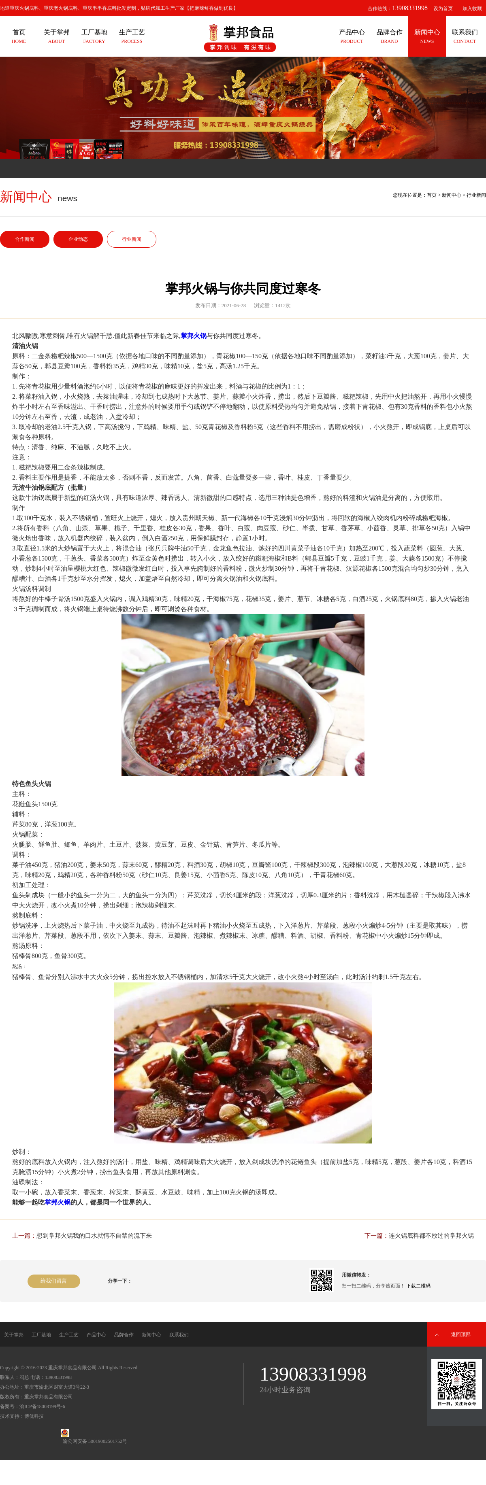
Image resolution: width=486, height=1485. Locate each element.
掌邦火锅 (194, 335)
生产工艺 (69, 1335)
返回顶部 (461, 1334)
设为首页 (443, 8)
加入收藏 (472, 8)
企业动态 (78, 239)
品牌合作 (124, 1335)
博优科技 (34, 1416)
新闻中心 (451, 195)
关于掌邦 (13, 1335)
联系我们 (179, 1335)
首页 (432, 195)
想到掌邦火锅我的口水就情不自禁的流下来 (94, 1235)
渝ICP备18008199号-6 (42, 1406)
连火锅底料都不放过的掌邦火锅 (431, 1235)
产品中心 (96, 1335)
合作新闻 (24, 239)
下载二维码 (418, 1286)
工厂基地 (41, 1335)
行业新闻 (131, 239)
